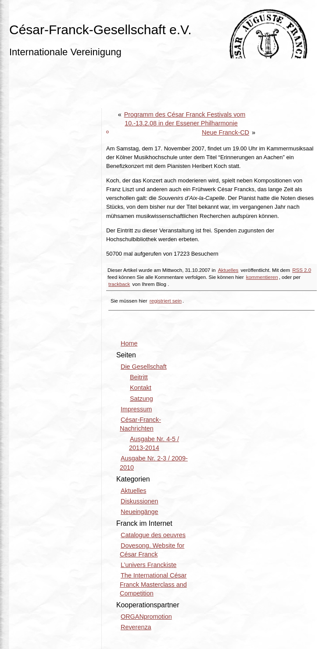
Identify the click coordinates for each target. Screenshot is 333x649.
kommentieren (262, 277)
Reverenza (136, 627)
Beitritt (139, 377)
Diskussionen (139, 501)
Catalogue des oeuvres (153, 534)
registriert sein (166, 300)
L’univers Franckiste (148, 564)
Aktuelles (228, 270)
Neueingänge (139, 511)
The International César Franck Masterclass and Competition (153, 584)
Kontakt (140, 387)
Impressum (136, 409)
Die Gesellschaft (144, 366)
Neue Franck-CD (225, 132)
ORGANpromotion (146, 616)
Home (129, 343)
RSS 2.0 (301, 270)
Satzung (141, 398)
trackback (119, 284)
